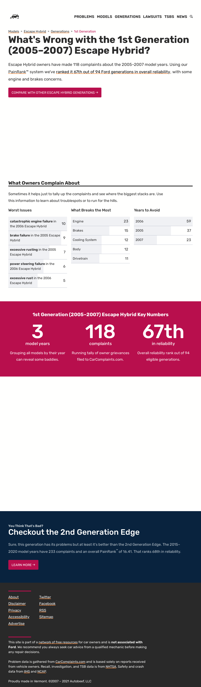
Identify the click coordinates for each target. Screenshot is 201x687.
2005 (139, 230)
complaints (100, 334)
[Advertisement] (100, 136)
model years (37, 334)
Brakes (78, 230)
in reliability (163, 334)
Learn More (23, 565)
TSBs (169, 16)
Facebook (47, 603)
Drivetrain (80, 258)
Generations (128, 16)
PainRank (17, 71)
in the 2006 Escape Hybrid (33, 223)
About (13, 597)
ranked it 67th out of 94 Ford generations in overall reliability (113, 71)
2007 (139, 240)
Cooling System (85, 240)
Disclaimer (17, 603)
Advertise (16, 623)
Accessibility (18, 617)
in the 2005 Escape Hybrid (35, 237)
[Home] (14, 16)
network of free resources (58, 642)
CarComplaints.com (106, 359)
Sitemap (46, 617)
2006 (139, 221)
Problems (84, 16)
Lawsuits (152, 16)
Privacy (14, 610)
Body (77, 249)
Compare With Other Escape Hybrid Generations (55, 93)
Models (104, 16)
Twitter (45, 597)
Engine (78, 221)
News (182, 16)
